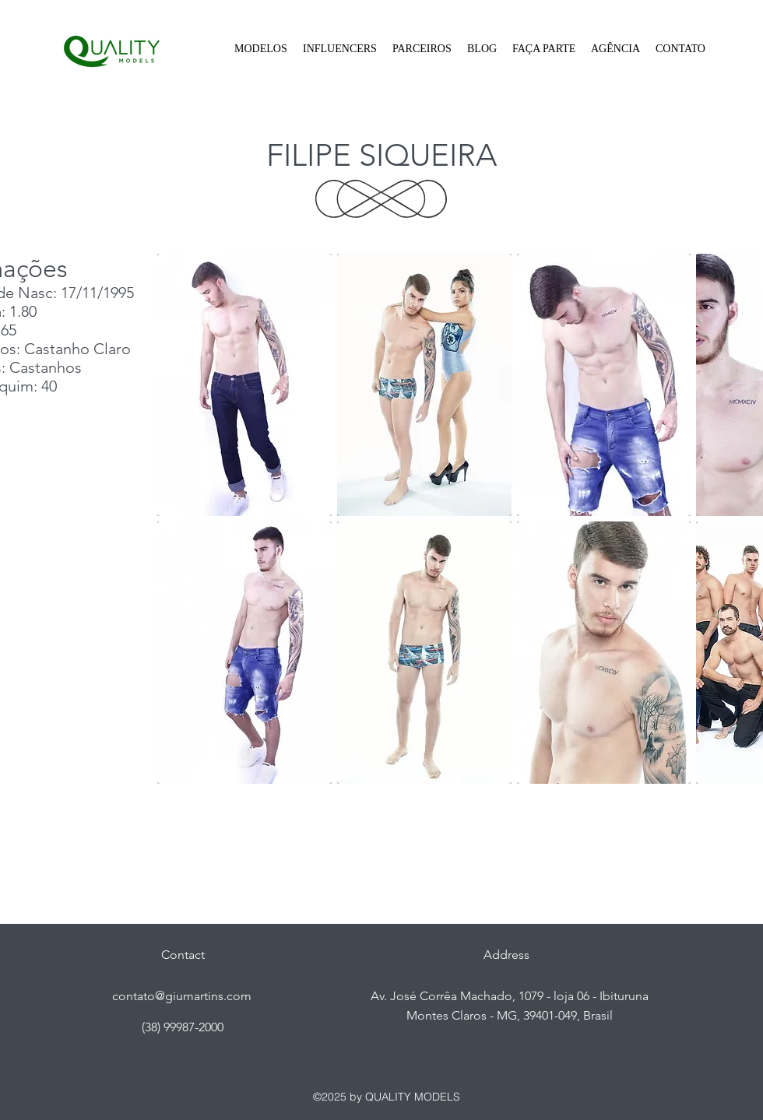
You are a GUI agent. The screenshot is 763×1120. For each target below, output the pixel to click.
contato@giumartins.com (181, 995)
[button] (261, 49)
